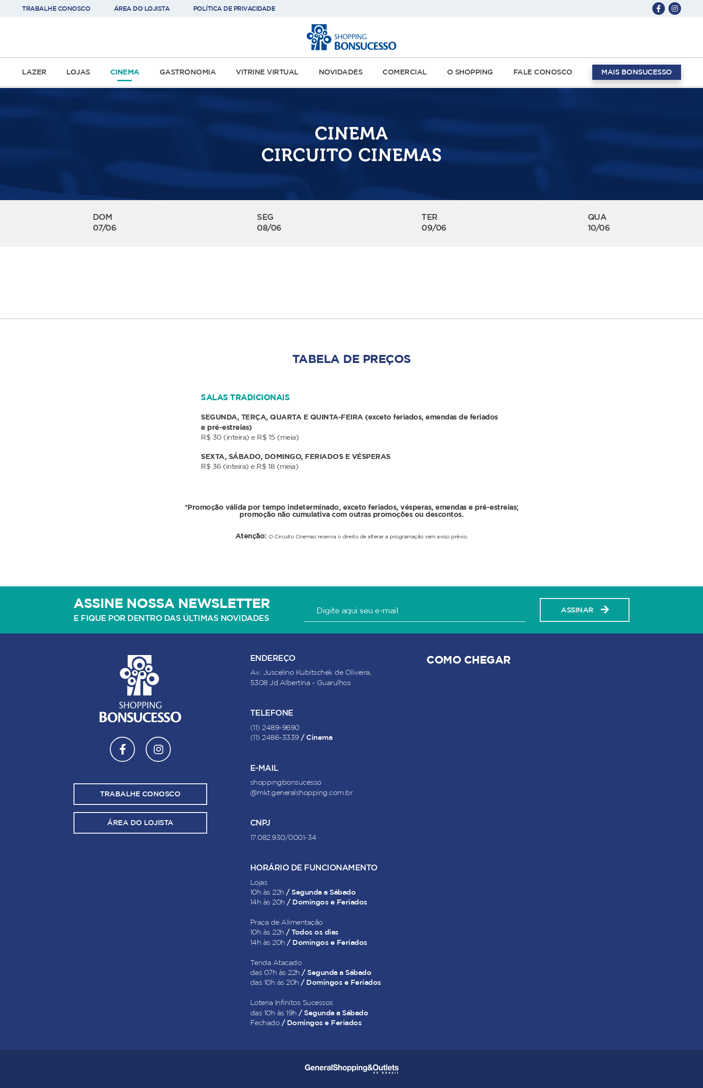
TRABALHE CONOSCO (56, 8)
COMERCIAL (404, 72)
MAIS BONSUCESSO (636, 72)
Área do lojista (140, 822)
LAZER (34, 72)
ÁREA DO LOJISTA (142, 8)
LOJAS (78, 72)
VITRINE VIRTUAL (267, 72)
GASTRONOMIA (188, 72)
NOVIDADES (341, 72)
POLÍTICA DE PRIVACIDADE (234, 8)
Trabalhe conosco (140, 794)
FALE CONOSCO (543, 72)
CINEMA (124, 72)
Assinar (584, 610)
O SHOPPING (470, 72)
